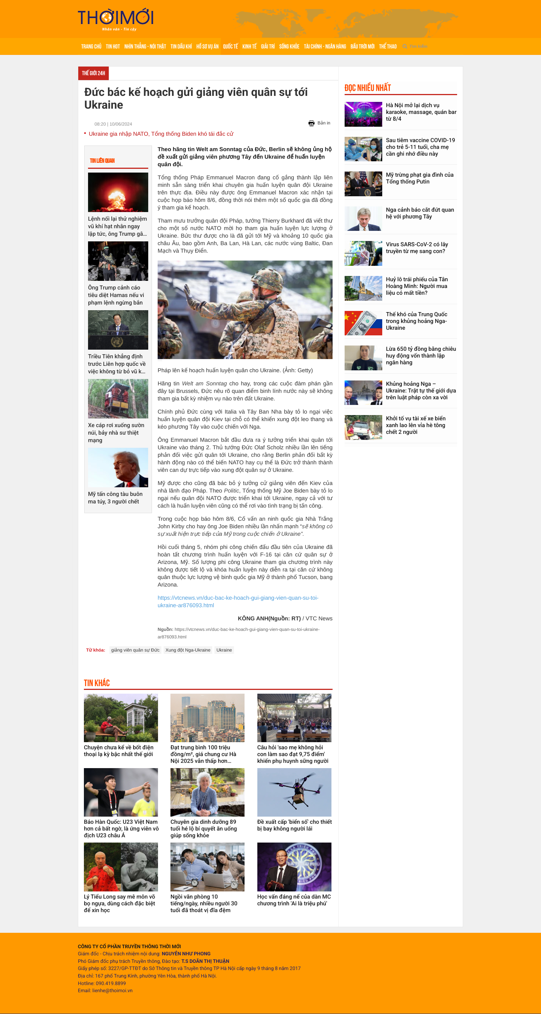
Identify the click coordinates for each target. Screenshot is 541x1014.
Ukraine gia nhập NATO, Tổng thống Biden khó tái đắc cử (161, 134)
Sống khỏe (289, 46)
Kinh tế (249, 46)
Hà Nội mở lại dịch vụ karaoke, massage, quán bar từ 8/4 (421, 112)
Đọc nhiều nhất (368, 87)
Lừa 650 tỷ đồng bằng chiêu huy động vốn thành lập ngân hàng (421, 356)
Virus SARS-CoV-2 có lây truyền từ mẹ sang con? (417, 248)
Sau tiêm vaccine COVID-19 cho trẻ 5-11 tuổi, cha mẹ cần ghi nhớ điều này (420, 147)
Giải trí (268, 46)
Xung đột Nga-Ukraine (188, 650)
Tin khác (97, 682)
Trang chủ (91, 46)
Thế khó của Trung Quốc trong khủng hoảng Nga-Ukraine (416, 321)
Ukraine (224, 650)
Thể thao (388, 46)
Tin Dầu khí (181, 46)
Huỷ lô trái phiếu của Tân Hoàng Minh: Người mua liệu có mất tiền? (417, 286)
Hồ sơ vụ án (207, 46)
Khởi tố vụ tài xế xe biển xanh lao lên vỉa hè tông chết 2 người (416, 425)
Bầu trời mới (363, 46)
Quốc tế (230, 46)
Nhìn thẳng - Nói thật (145, 46)
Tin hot (113, 46)
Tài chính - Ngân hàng (325, 46)
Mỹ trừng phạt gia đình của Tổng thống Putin (420, 178)
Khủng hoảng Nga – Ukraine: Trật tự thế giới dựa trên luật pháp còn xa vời (421, 390)
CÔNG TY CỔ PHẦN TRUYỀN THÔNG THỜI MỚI (129, 947)
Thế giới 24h (93, 73)
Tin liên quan (102, 161)
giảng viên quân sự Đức (135, 650)
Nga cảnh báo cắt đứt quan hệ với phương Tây (420, 213)
